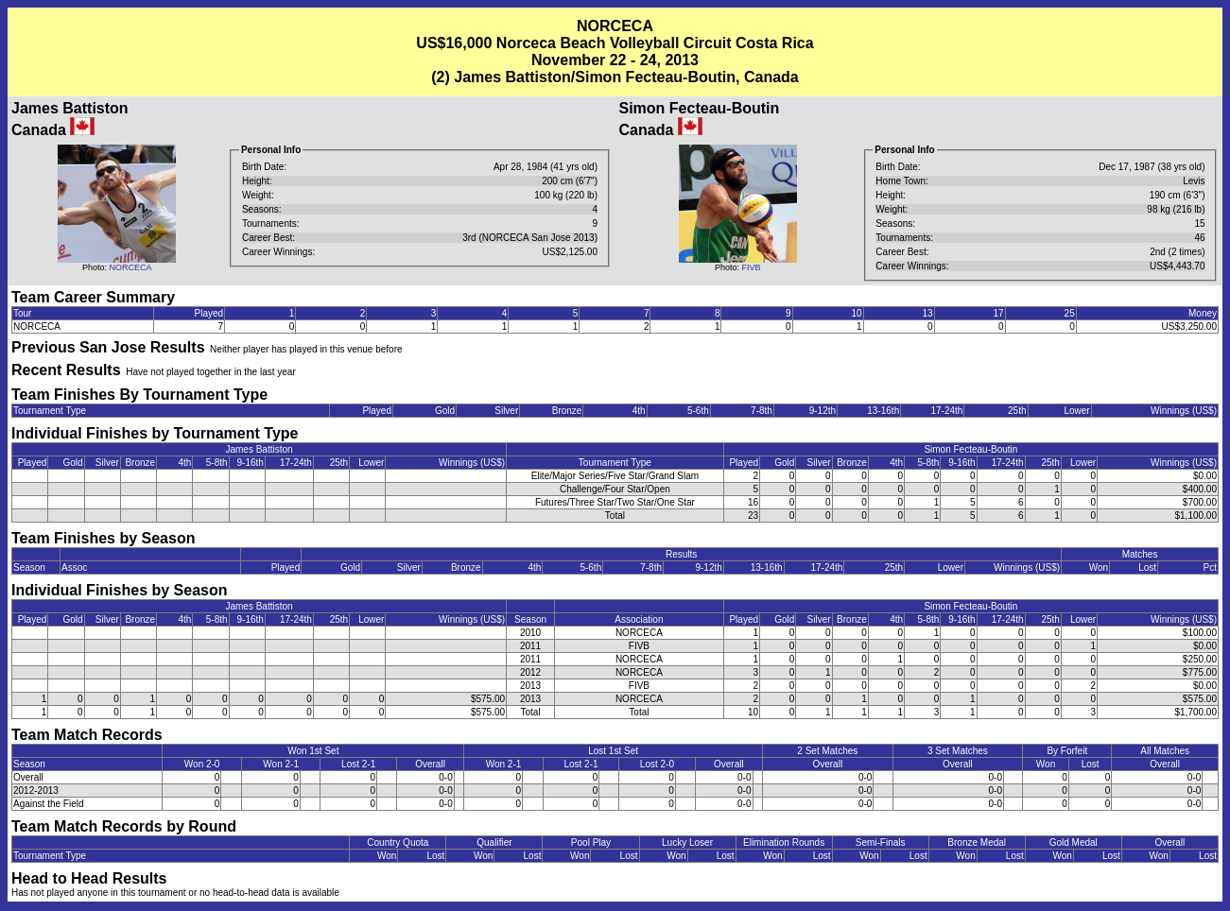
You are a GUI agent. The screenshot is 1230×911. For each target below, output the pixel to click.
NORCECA (130, 267)
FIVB (750, 267)
